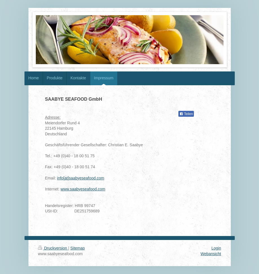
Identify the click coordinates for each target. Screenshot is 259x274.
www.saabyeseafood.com (83, 189)
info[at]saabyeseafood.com (80, 178)
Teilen (186, 114)
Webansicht (211, 253)
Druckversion (53, 248)
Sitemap (77, 248)
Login (216, 248)
